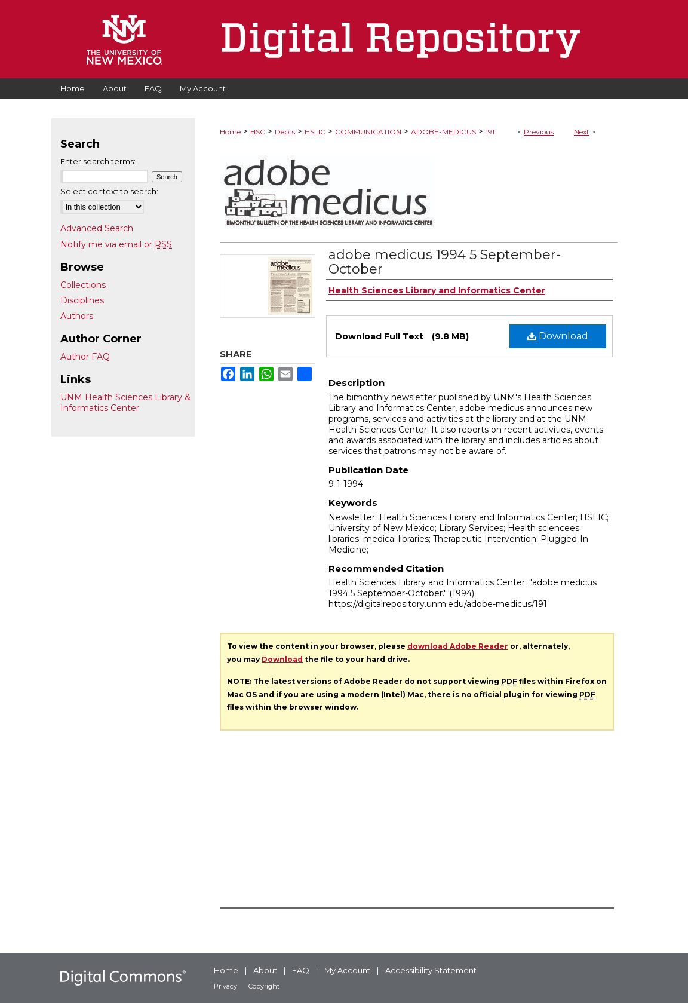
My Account (347, 970)
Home (230, 131)
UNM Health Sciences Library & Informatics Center (125, 402)
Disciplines (82, 300)
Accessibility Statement (431, 970)
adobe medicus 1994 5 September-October (444, 262)
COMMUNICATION (368, 131)
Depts (285, 131)
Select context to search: (109, 191)
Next (581, 131)
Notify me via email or (116, 244)
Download (557, 336)
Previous (539, 131)
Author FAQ (85, 356)
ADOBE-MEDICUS (443, 131)
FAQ (300, 970)
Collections (83, 285)
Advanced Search (96, 228)
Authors (76, 316)
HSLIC (315, 131)
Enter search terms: (98, 161)
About (265, 970)
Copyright (264, 986)
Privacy (225, 986)
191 (490, 131)
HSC (257, 131)
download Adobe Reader (457, 646)
